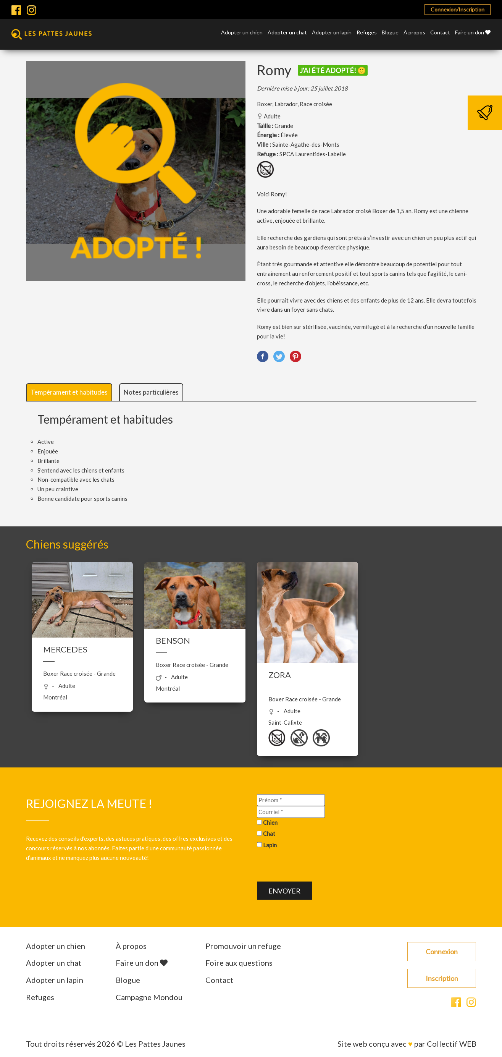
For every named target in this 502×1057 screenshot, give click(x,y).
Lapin (270, 845)
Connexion (442, 951)
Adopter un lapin (332, 32)
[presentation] (315, 867)
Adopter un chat (287, 32)
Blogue (390, 32)
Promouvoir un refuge (243, 945)
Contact (440, 32)
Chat (269, 833)
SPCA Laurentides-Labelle (312, 154)
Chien (270, 822)
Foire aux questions (239, 962)
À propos (414, 32)
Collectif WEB (451, 1043)
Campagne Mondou (149, 997)
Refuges (367, 32)
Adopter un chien (242, 32)
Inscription (442, 978)
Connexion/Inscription (457, 9)
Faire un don (473, 32)
